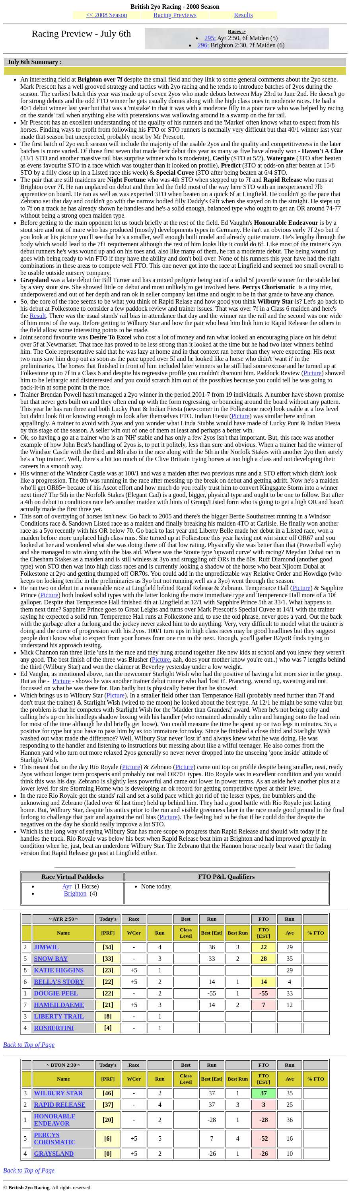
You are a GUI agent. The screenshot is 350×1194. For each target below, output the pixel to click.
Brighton (75, 893)
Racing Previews (175, 15)
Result (38, 315)
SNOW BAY (51, 958)
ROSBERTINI (54, 1028)
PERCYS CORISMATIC (55, 1138)
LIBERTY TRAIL (59, 1016)
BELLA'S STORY (59, 981)
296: (203, 45)
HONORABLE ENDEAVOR (55, 1120)
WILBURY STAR (58, 1093)
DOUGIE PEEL (56, 993)
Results (243, 15)
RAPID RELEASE (60, 1104)
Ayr (66, 886)
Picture (312, 373)
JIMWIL (46, 947)
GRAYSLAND (54, 1153)
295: (210, 38)
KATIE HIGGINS (59, 970)
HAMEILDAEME (59, 1004)
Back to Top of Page (28, 1044)
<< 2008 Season (106, 15)
